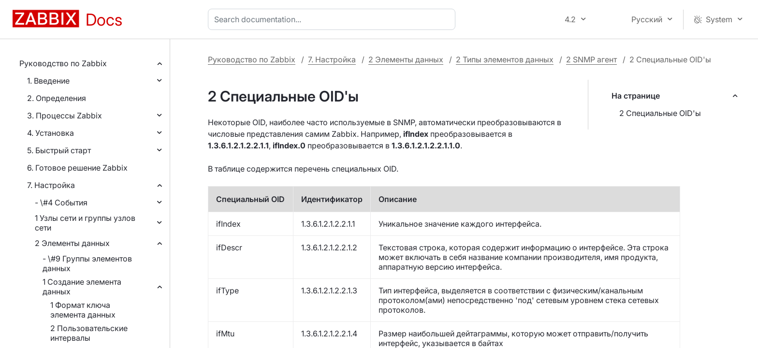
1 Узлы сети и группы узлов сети (85, 222)
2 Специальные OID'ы (660, 113)
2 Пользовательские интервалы (89, 333)
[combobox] (333, 19)
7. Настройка (51, 185)
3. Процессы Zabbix (64, 115)
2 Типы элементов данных (505, 59)
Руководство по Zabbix (63, 63)
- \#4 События (61, 202)
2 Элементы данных (72, 243)
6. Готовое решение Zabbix (77, 168)
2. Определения (56, 98)
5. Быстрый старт (59, 150)
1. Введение (48, 81)
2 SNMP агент (591, 59)
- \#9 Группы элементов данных (87, 263)
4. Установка (50, 133)
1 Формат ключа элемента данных (83, 309)
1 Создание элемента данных (82, 286)
